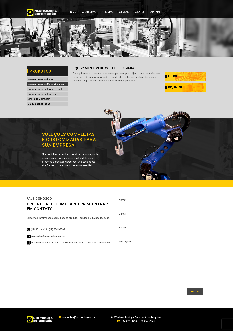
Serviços (123, 12)
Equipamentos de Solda (40, 79)
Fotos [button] (171, 76)
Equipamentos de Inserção (42, 94)
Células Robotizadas (39, 104)
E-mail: (122, 213)
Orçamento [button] (174, 87)
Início (73, 12)
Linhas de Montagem (39, 99)
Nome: (122, 199)
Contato (155, 12)
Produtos (107, 12)
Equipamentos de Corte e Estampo (46, 84)
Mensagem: (125, 241)
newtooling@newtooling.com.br (46, 236)
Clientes (139, 12)
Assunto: (123, 227)
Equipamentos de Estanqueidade (45, 89)
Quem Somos (88, 12)
